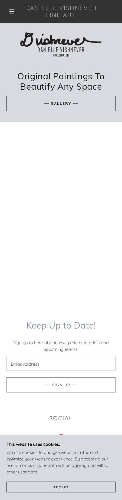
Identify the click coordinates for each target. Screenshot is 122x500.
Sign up (61, 384)
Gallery (61, 103)
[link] (60, 11)
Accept (61, 487)
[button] (11, 11)
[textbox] (61, 364)
